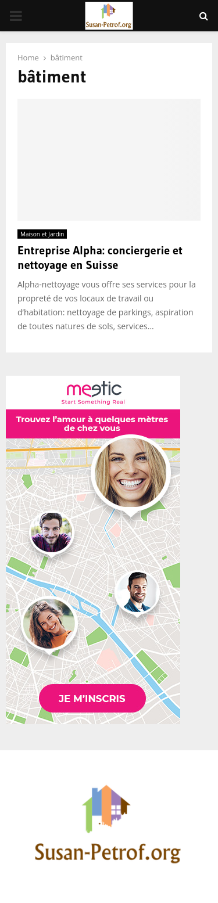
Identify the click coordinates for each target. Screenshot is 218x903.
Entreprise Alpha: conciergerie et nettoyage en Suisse (100, 257)
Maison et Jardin (42, 234)
